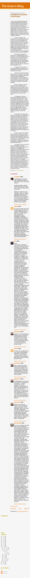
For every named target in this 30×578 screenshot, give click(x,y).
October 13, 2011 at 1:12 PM (20, 346)
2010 (3, 561)
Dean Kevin (17, 331)
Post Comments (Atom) (22, 511)
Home (20, 508)
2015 (3, 541)
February (5, 559)
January (5, 560)
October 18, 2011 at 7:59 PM (20, 503)
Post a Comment (14, 506)
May (4, 556)
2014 (3, 542)
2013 (3, 544)
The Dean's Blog (12, 6)
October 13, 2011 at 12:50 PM (20, 204)
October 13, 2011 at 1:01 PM (20, 239)
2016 (3, 540)
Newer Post (13, 508)
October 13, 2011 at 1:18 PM (20, 376)
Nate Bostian (17, 423)
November (6, 548)
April (5, 557)
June (5, 555)
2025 (3, 536)
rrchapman (17, 176)
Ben (15, 241)
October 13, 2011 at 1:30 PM (20, 400)
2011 (3, 546)
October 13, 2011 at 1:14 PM (20, 361)
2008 (3, 563)
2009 (3, 562)
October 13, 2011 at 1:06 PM (20, 329)
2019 (3, 538)
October (5, 550)
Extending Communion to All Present (6, 552)
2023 (3, 537)
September (6, 554)
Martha (16, 206)
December (6, 547)
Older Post (26, 508)
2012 (3, 545)
